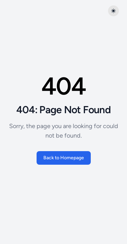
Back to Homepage (63, 158)
